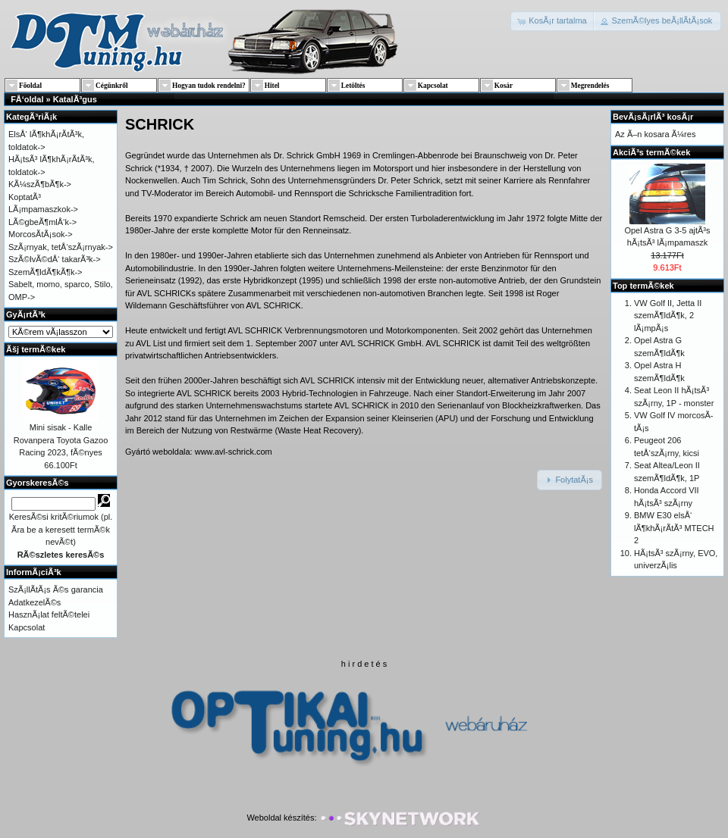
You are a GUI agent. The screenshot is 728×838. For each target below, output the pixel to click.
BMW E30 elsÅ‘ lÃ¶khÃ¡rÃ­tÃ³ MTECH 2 (674, 528)
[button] (553, 21)
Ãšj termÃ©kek (35, 349)
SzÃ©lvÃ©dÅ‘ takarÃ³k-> (54, 259)
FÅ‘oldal (27, 99)
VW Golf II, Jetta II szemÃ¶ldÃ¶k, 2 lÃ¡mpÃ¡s (667, 316)
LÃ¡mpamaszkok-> (43, 209)
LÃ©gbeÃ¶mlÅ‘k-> (42, 222)
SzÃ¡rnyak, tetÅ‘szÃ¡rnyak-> (60, 247)
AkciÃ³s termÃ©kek (651, 152)
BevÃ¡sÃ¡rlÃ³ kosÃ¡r (653, 116)
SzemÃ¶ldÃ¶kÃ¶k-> (45, 272)
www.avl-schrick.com (233, 451)
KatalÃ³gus (75, 99)
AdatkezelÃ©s (34, 602)
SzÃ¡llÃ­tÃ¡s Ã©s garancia (55, 589)
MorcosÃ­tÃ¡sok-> (40, 234)
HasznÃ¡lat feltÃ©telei (48, 614)
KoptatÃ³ (24, 197)
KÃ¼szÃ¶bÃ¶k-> (39, 184)
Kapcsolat (26, 627)
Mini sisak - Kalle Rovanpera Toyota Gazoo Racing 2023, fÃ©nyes (61, 440)
